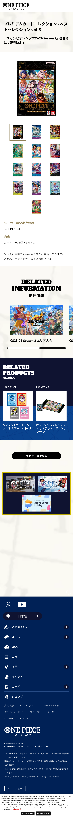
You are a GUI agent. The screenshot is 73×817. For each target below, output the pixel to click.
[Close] (70, 797)
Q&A (15, 647)
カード (16, 686)
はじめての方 (20, 627)
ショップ (17, 696)
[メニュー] (65, 7)
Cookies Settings (51, 705)
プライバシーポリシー (15, 712)
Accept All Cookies (43, 813)
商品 (14, 666)
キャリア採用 (15, 788)
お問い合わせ (32, 705)
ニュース (17, 657)
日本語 (22, 616)
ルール (16, 637)
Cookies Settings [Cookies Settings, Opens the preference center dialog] (28, 813)
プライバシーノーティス (42, 712)
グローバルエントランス (16, 718)
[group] (36, 324)
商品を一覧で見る (36, 456)
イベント (17, 676)
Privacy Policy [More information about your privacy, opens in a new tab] (17, 810)
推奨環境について (13, 705)
